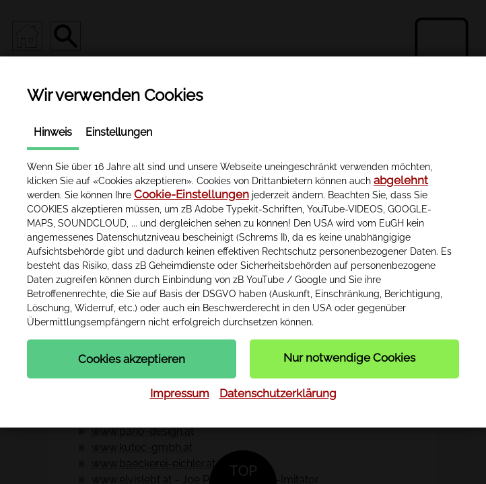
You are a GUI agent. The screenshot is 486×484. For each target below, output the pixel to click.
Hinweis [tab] (53, 132)
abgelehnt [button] (401, 180)
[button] (131, 358)
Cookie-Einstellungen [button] (191, 194)
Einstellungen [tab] (118, 132)
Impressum (179, 393)
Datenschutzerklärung (278, 393)
